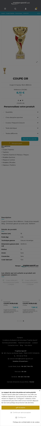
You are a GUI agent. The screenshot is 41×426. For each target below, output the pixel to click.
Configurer (20, 417)
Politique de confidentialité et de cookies (26, 422)
